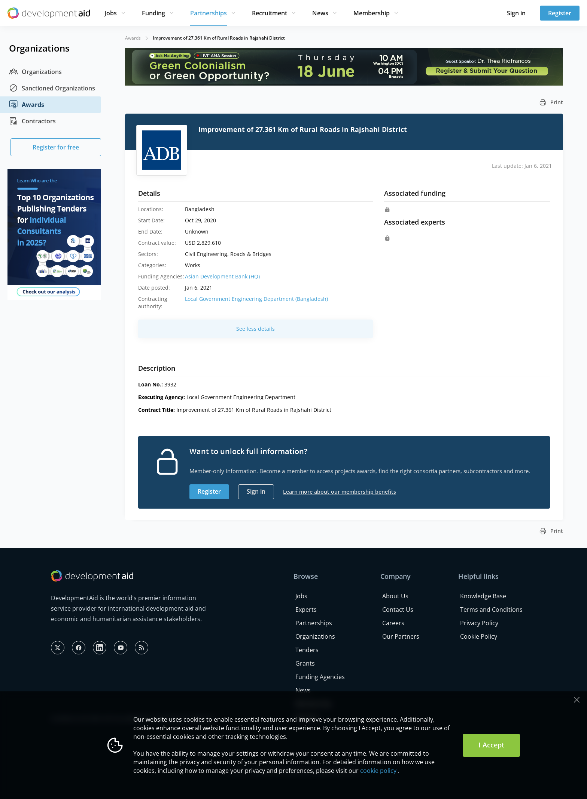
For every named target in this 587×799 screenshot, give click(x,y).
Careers (393, 623)
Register (559, 13)
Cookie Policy (478, 636)
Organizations (35, 71)
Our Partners (400, 636)
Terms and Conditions (491, 609)
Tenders (307, 650)
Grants (305, 663)
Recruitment (269, 13)
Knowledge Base (483, 596)
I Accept (491, 744)
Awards (26, 104)
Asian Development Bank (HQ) (222, 276)
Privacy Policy (479, 623)
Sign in (516, 13)
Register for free (56, 147)
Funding (153, 13)
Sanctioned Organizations (52, 88)
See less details (255, 328)
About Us (395, 596)
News (320, 13)
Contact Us (397, 609)
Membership (371, 13)
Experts (306, 609)
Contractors (32, 121)
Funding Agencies (320, 677)
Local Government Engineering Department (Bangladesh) (256, 298)
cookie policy (378, 770)
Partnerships (208, 13)
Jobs (110, 13)
